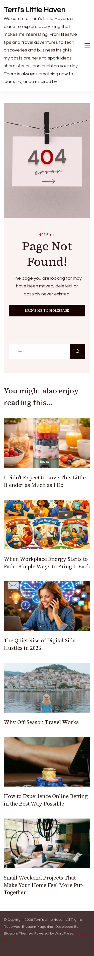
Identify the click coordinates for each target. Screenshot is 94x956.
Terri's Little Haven (49, 920)
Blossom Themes (18, 933)
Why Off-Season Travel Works (41, 722)
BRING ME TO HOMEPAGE (47, 310)
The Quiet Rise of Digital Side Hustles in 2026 (39, 644)
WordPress (64, 933)
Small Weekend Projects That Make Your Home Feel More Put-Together (44, 885)
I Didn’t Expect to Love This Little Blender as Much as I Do (45, 481)
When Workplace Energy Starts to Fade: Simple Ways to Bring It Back (47, 562)
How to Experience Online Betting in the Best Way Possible (46, 800)
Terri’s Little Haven (34, 10)
